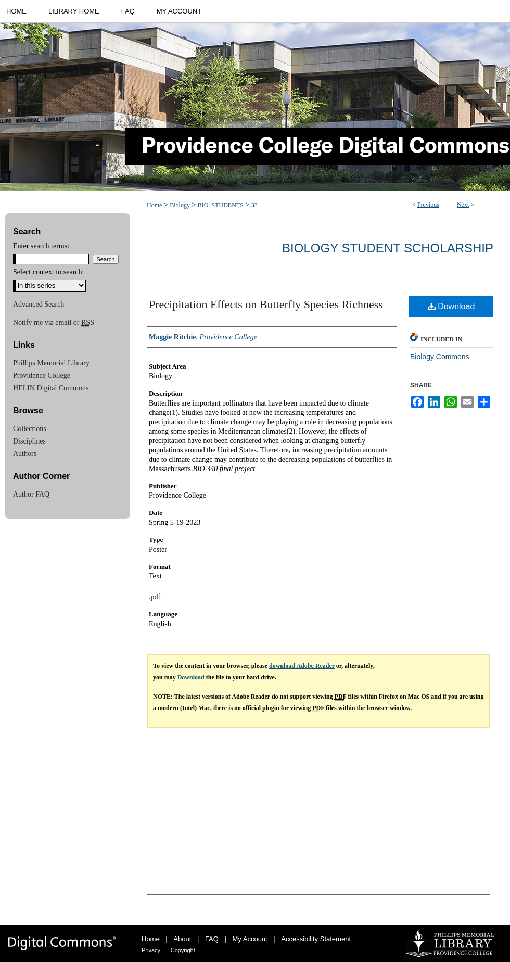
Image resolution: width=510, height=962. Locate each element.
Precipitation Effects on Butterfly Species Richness (266, 304)
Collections (29, 429)
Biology (180, 205)
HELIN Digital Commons (50, 388)
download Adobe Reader (302, 665)
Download (451, 306)
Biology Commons (439, 356)
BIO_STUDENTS (221, 205)
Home (154, 205)
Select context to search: (48, 272)
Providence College (41, 375)
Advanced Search (38, 304)
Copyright (183, 950)
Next (463, 204)
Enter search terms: (41, 246)
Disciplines (29, 441)
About (182, 939)
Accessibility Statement (316, 939)
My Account (250, 939)
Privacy (151, 950)
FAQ (212, 939)
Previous (428, 204)
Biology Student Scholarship (387, 248)
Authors (24, 454)
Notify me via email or (53, 323)
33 (254, 205)
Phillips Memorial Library (51, 363)
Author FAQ (31, 494)
